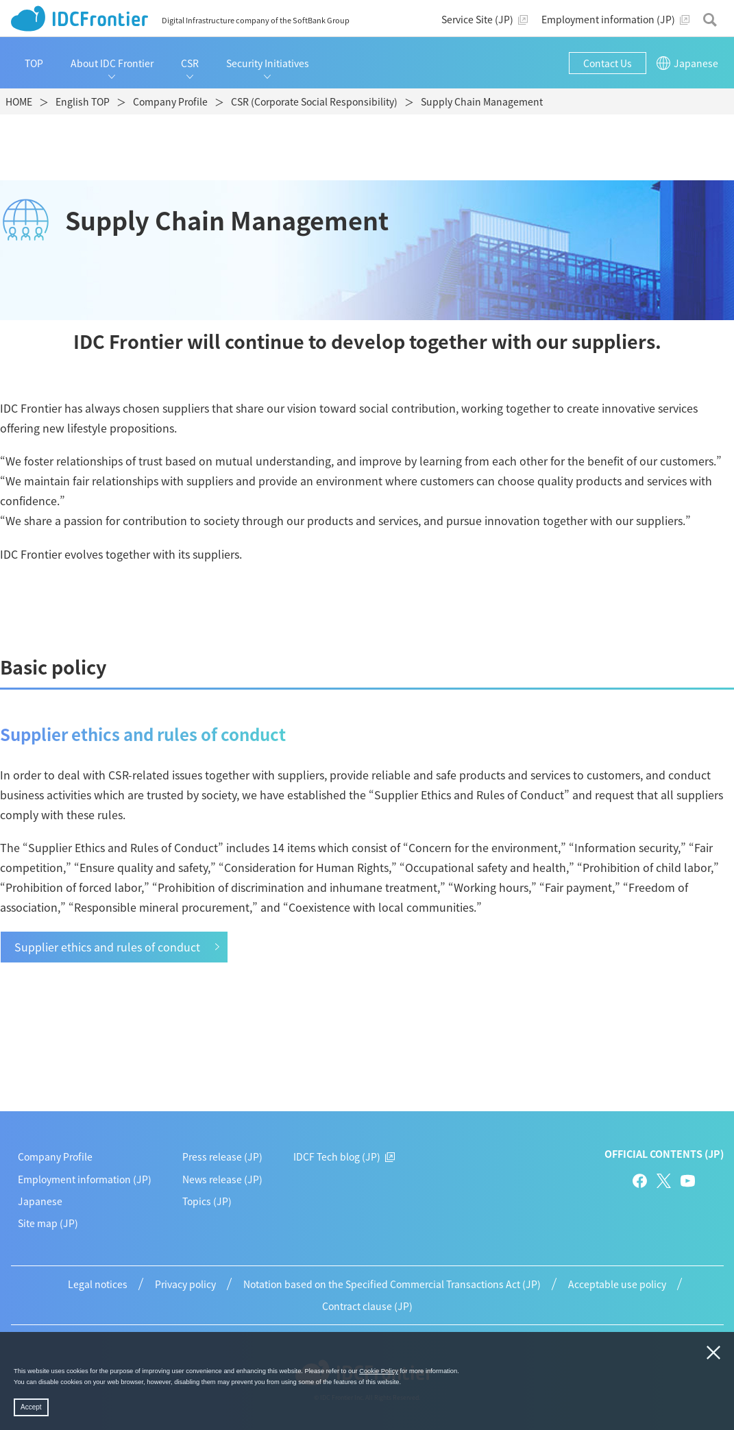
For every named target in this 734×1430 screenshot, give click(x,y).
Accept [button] (31, 1407)
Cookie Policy (378, 1371)
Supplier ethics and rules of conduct (107, 946)
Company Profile (55, 1156)
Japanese (40, 1201)
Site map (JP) (48, 1223)
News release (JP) (222, 1179)
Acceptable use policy (617, 1284)
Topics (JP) (207, 1201)
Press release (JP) (222, 1156)
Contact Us (607, 63)
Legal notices (97, 1284)
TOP (34, 63)
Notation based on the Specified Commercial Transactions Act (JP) (392, 1284)
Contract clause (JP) (367, 1306)
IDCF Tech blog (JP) (344, 1156)
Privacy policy (185, 1284)
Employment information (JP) (84, 1179)
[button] (404, 1382)
